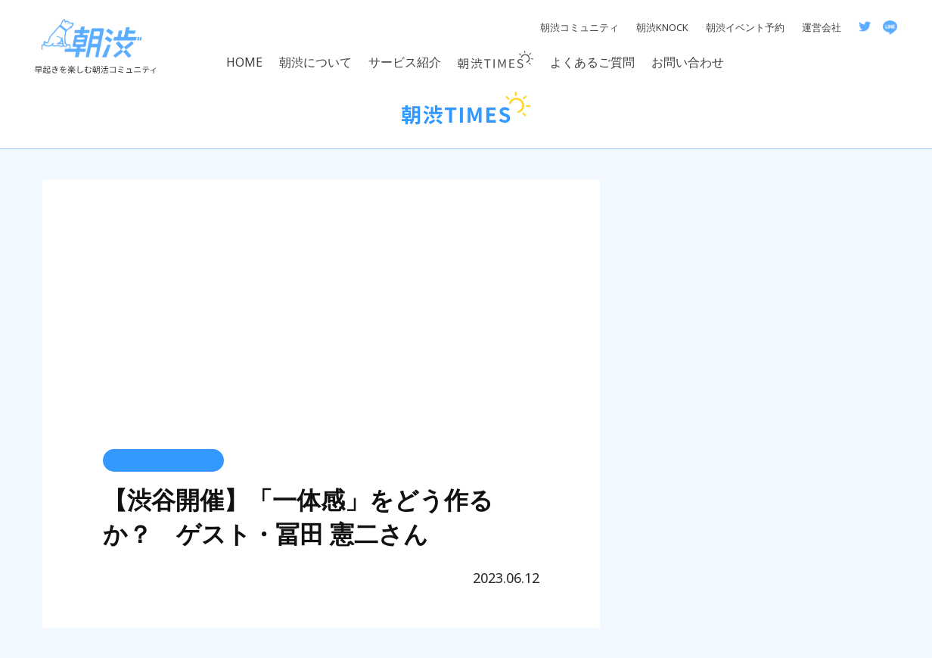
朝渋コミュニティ (579, 27)
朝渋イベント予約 (745, 27)
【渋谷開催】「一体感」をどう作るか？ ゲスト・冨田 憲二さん (298, 516)
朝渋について (315, 62)
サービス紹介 (404, 62)
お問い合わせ (687, 62)
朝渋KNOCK (662, 27)
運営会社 (821, 27)
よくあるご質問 (592, 62)
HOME (244, 62)
